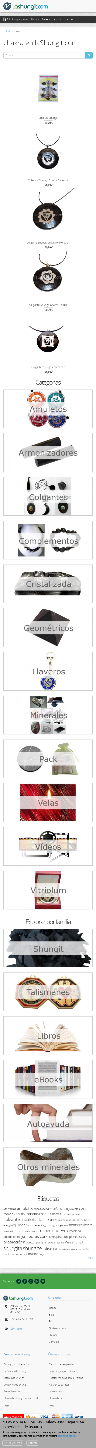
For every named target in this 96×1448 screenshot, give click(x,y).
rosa (58, 1242)
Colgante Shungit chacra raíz (48, 367)
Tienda (54, 1308)
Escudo (30, 1225)
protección (12, 1242)
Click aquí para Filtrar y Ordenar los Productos (38, 19)
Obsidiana (74, 1231)
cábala (76, 1220)
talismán (50, 1248)
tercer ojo (69, 1249)
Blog (51, 1314)
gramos (48, 1225)
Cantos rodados (26, 1213)
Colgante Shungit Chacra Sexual (48, 305)
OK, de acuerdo (13, 1443)
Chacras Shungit (48, 117)
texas (78, 1249)
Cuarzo (52, 1220)
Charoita (74, 1214)
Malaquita (8, 1231)
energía (7, 1225)
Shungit (54, 1335)
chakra (65, 1214)
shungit (77, 1242)
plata (84, 1237)
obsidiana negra (14, 1237)
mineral (47, 1230)
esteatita (39, 1225)
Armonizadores (12, 1391)
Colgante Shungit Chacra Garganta (48, 180)
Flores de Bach (57, 1398)
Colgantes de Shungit (15, 1384)
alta (5, 1209)
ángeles (43, 1254)
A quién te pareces (59, 1384)
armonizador (39, 1209)
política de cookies (67, 1435)
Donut (87, 1220)
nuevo (60, 1230)
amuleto (24, 1208)
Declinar (32, 1443)
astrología (65, 1209)
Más (90, 1257)
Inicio (8, 31)
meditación (33, 1231)
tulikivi (11, 1254)
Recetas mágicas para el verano (66, 1378)
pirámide (62, 1237)
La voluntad (55, 1391)
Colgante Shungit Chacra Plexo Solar (48, 242)
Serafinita (66, 1242)
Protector (29, 1242)
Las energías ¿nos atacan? (63, 1371)
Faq (51, 1321)
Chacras (55, 1214)
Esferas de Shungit (14, 1378)
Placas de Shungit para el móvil (21, 1398)
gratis (56, 1225)
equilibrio (18, 1225)
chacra (44, 1213)
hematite (76, 1225)
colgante (11, 1219)
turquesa (20, 1254)
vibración (32, 1254)
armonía (52, 1209)
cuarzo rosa (64, 1220)
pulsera (41, 1242)
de (82, 1220)
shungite (32, 1248)
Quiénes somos (57, 1328)
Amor (12, 1208)
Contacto (16, 1328)
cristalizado (39, 1219)
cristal (25, 1219)
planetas (75, 1237)
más (7, 1406)
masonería (21, 1231)
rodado (51, 1242)
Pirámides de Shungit (15, 1371)
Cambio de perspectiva (61, 1364)
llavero (87, 1225)
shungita (12, 1248)
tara (61, 1249)
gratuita (64, 1225)
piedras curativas (40, 1236)
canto (75, 1209)
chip (81, 1214)
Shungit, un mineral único (18, 1364)
